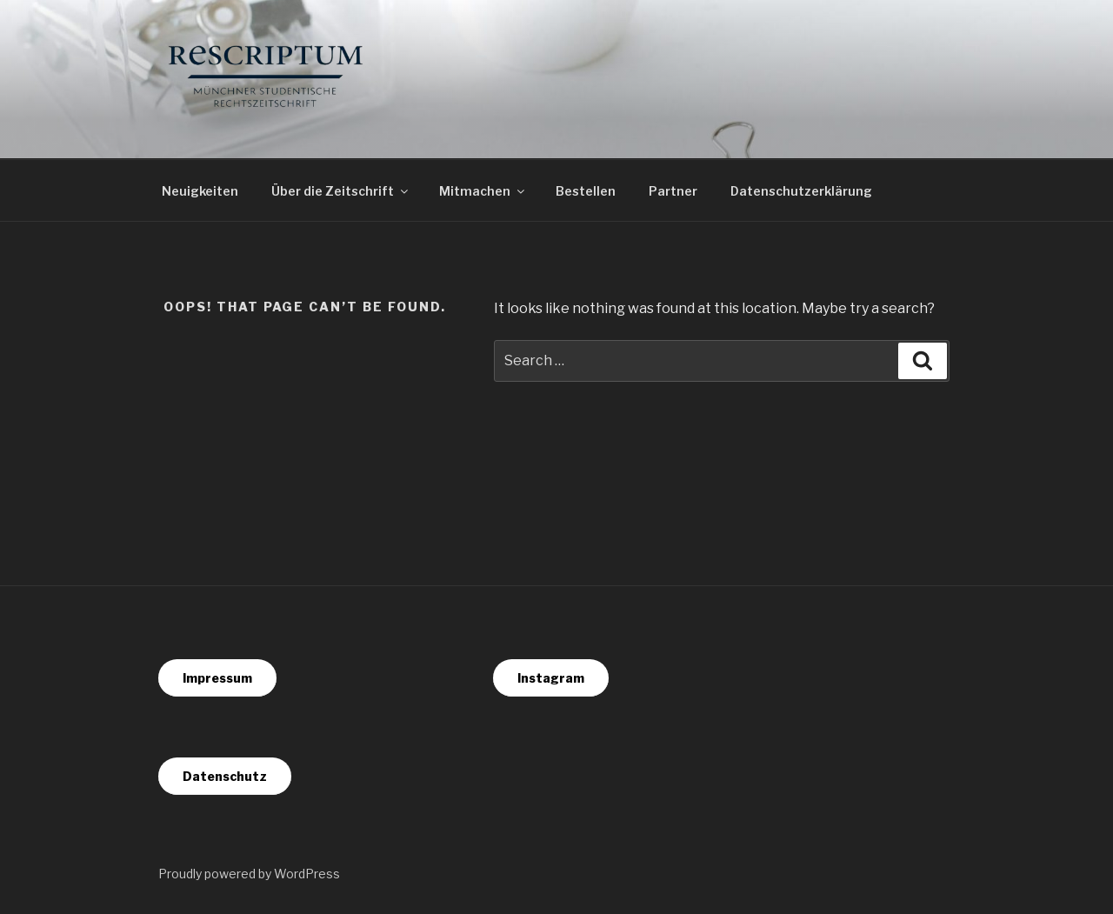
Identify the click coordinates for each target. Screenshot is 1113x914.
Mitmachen (483, 190)
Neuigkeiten (200, 190)
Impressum (217, 677)
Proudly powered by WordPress (249, 873)
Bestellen (586, 190)
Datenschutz (225, 776)
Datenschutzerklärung (801, 190)
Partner (673, 190)
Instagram (550, 677)
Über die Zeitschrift (340, 190)
